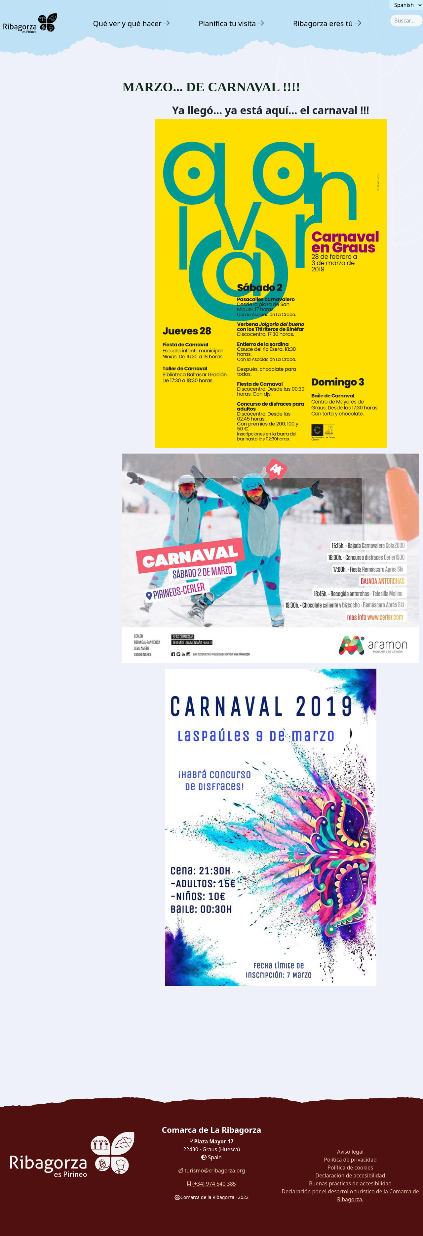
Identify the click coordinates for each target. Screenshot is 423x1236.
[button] (167, 23)
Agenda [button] (18, 151)
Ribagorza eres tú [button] (323, 23)
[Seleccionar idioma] (406, 5)
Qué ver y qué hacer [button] (127, 23)
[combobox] (406, 20)
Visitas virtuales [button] (30, 193)
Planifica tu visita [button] (227, 23)
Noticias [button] (19, 136)
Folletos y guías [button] (30, 179)
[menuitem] (132, 23)
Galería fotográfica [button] (34, 165)
